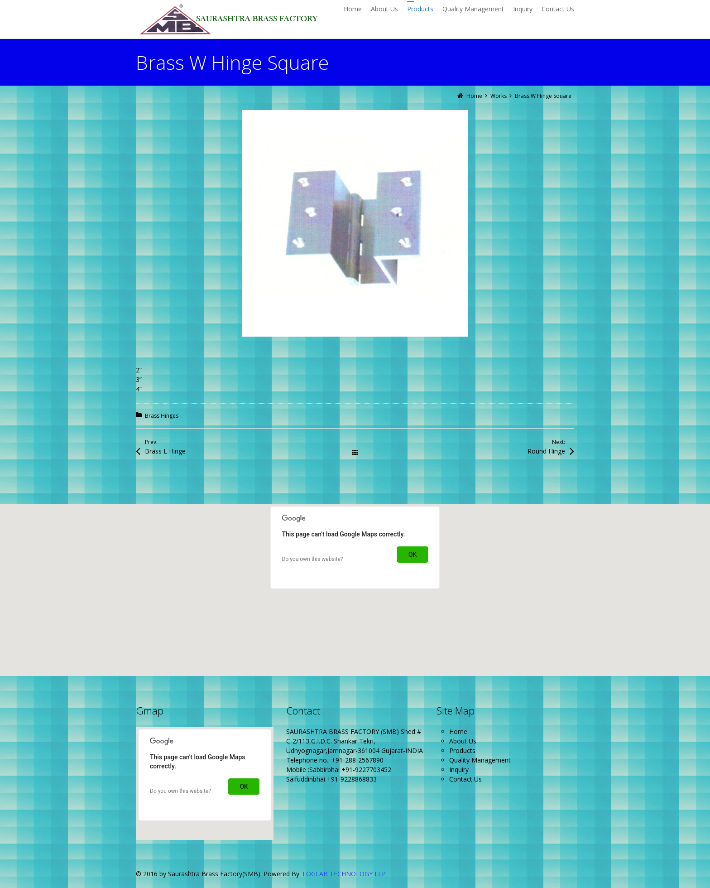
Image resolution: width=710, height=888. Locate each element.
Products (462, 750)
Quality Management (480, 760)
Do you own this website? (312, 559)
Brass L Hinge (165, 451)
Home (458, 731)
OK (412, 554)
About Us (462, 741)
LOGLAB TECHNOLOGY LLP (344, 873)
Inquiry (459, 769)
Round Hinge (546, 451)
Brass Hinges (161, 416)
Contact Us (465, 779)
